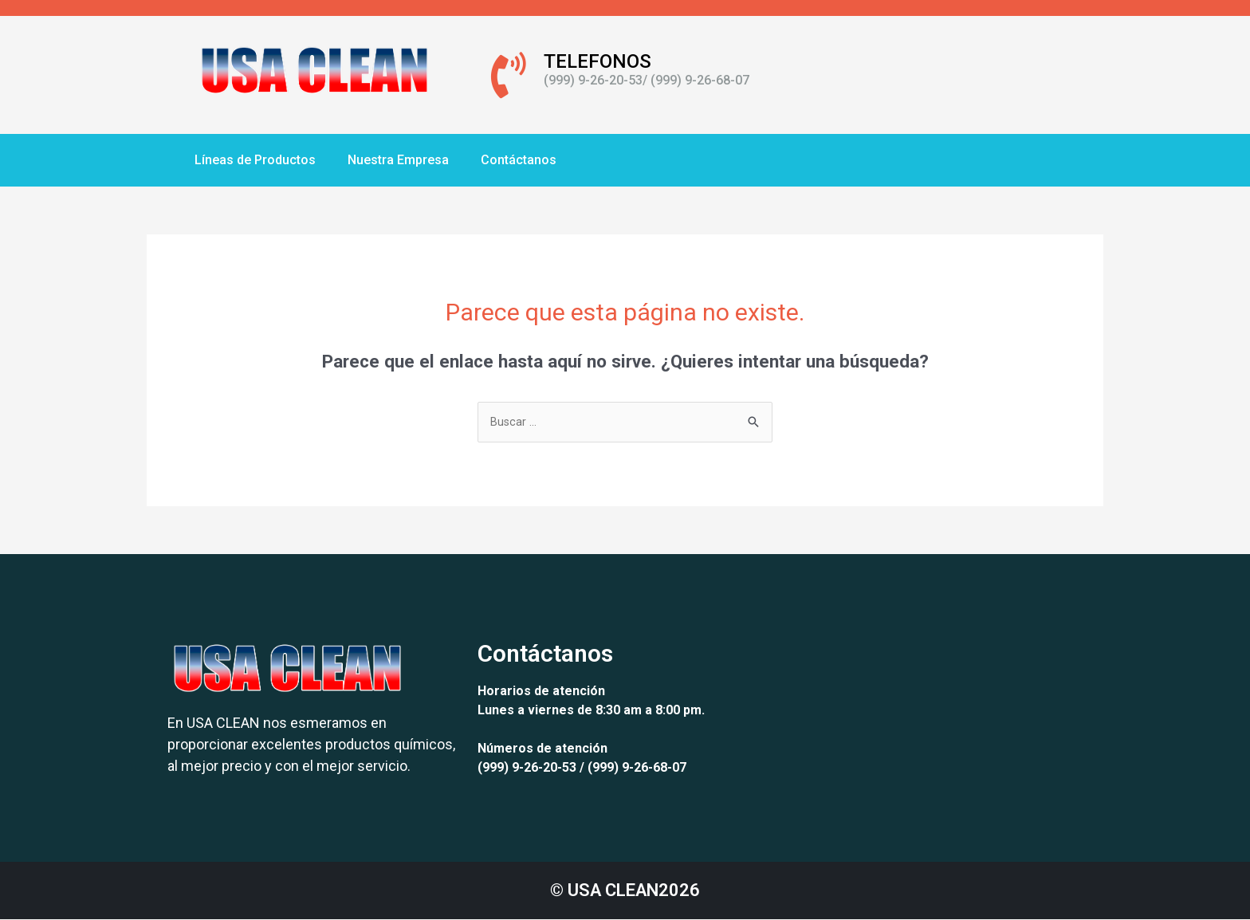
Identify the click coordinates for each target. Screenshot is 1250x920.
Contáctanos (518, 159)
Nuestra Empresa (398, 159)
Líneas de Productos (255, 159)
